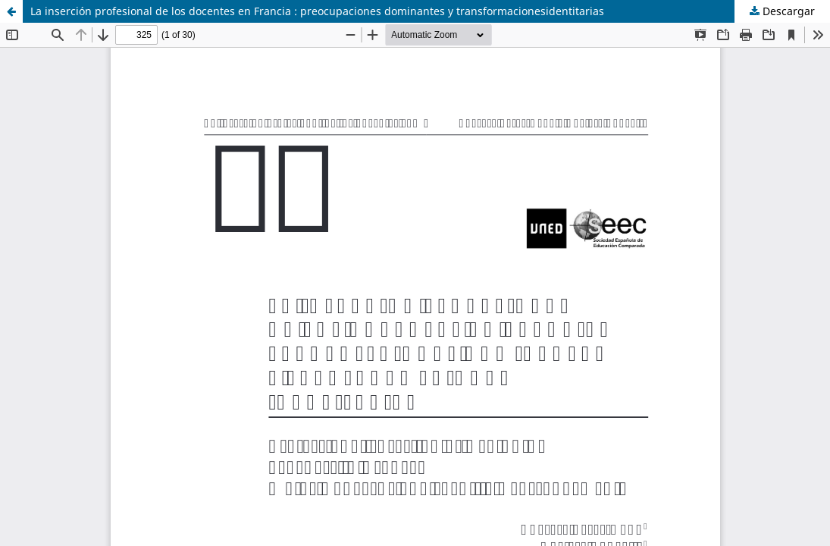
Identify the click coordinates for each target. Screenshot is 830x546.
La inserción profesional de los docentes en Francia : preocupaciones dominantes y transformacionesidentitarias (317, 11)
